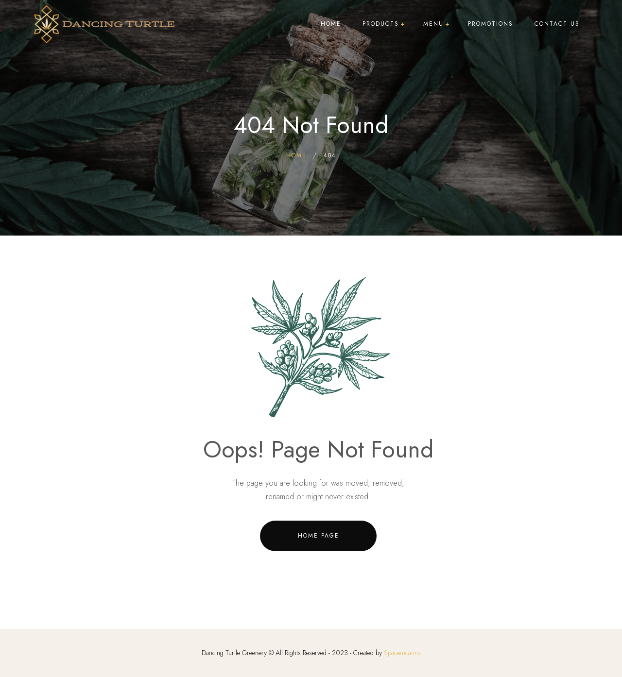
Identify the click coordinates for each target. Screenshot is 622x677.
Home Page (318, 535)
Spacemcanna (402, 653)
